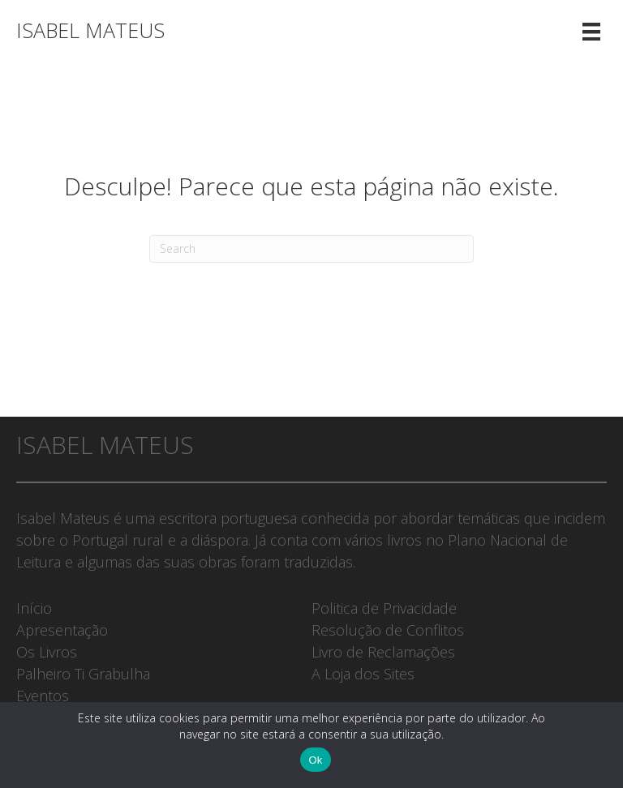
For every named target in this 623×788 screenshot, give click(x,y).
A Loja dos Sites (363, 673)
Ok (315, 760)
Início (34, 608)
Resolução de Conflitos (388, 630)
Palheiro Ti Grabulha (83, 673)
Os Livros (46, 652)
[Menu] (591, 30)
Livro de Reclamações (383, 652)
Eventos (42, 695)
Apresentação (62, 630)
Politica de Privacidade (384, 608)
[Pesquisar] (311, 249)
